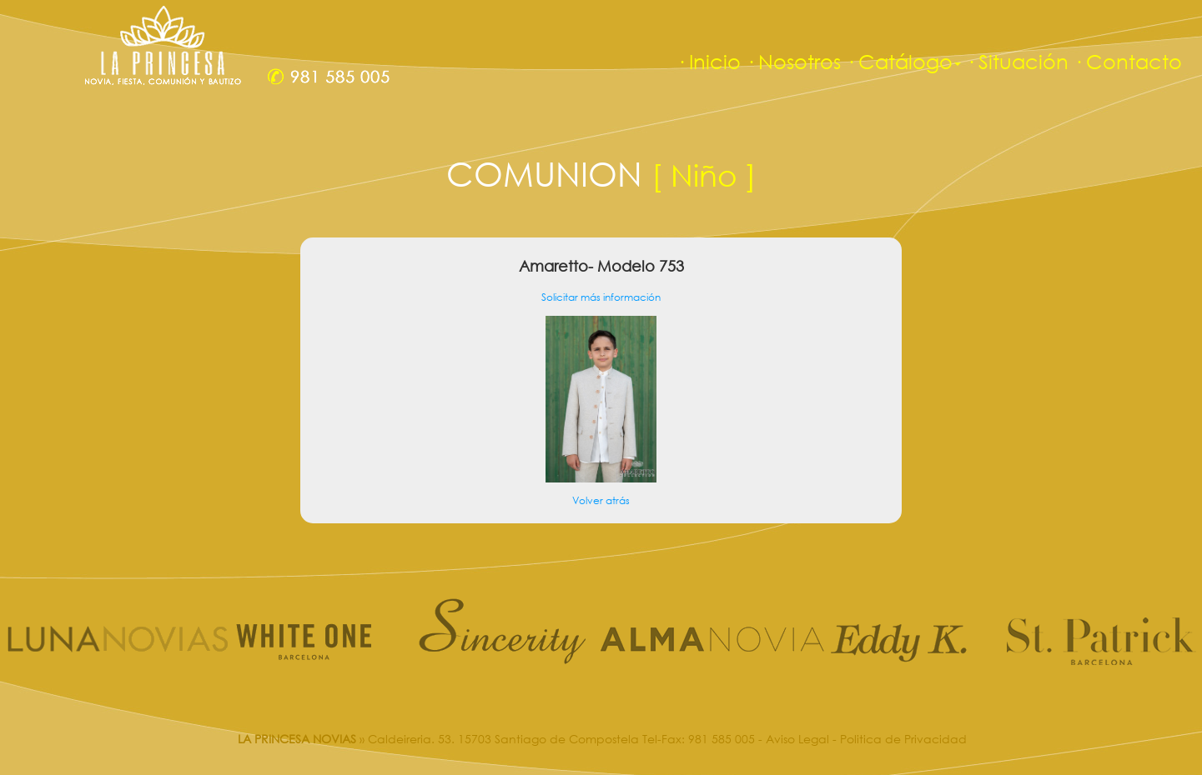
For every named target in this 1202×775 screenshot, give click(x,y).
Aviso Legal (797, 739)
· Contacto (1128, 61)
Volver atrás (601, 500)
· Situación (1017, 61)
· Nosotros (793, 61)
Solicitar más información (601, 297)
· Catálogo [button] (903, 61)
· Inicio (708, 61)
